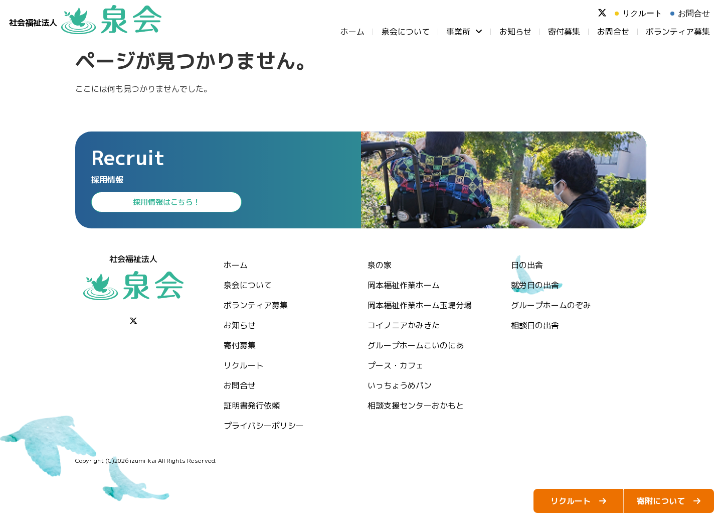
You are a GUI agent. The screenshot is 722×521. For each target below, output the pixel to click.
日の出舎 (527, 265)
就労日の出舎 (535, 285)
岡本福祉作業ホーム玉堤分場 (420, 305)
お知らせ (515, 31)
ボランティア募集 (678, 31)
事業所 (464, 32)
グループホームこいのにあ (416, 345)
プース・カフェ (396, 365)
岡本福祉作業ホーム (404, 285)
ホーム (352, 31)
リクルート (244, 365)
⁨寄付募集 (564, 31)
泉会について (406, 31)
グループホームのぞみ (551, 305)
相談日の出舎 (535, 325)
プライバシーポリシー (264, 425)
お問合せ (613, 31)
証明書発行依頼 (252, 405)
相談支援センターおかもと (416, 405)
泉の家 (380, 265)
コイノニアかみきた (404, 325)
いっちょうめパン (400, 385)
